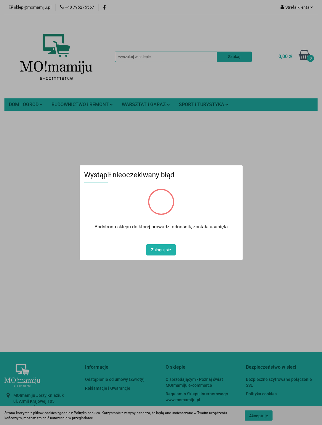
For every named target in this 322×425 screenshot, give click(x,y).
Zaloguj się (161, 249)
